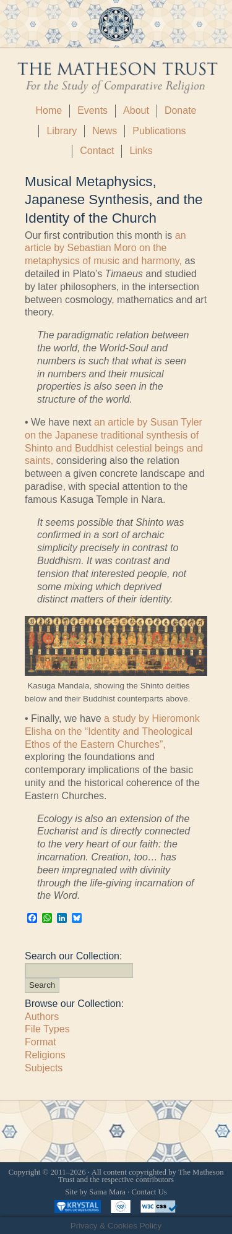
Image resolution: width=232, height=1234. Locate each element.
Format (40, 1042)
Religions (45, 1055)
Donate (181, 110)
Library (61, 131)
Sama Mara (107, 1192)
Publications (159, 131)
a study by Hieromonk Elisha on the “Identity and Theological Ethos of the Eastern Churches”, (112, 731)
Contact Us (149, 1192)
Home (48, 110)
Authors (42, 1016)
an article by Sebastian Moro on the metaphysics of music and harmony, (105, 248)
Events (92, 110)
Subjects (43, 1068)
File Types (47, 1029)
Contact (97, 150)
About (136, 110)
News (104, 131)
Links (140, 150)
